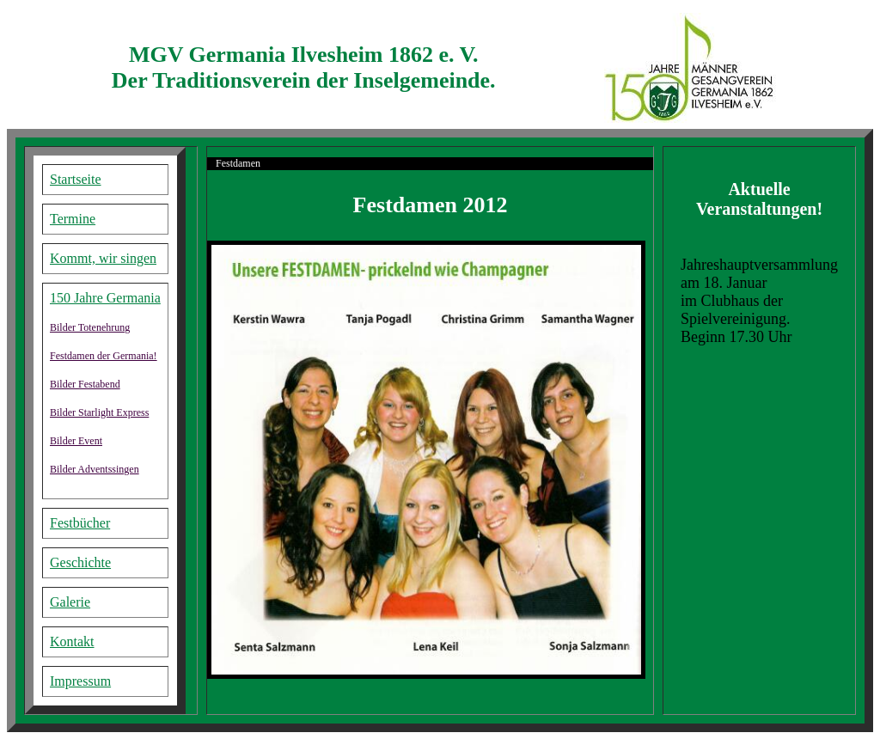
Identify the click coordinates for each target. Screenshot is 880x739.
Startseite (75, 179)
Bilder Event (76, 441)
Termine (72, 218)
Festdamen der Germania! (103, 356)
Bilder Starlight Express (99, 412)
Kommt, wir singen (103, 258)
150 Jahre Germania (105, 297)
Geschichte (80, 562)
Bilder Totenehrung (90, 327)
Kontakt (72, 641)
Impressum (80, 681)
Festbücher (80, 523)
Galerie (70, 602)
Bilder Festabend (85, 384)
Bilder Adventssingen (94, 469)
